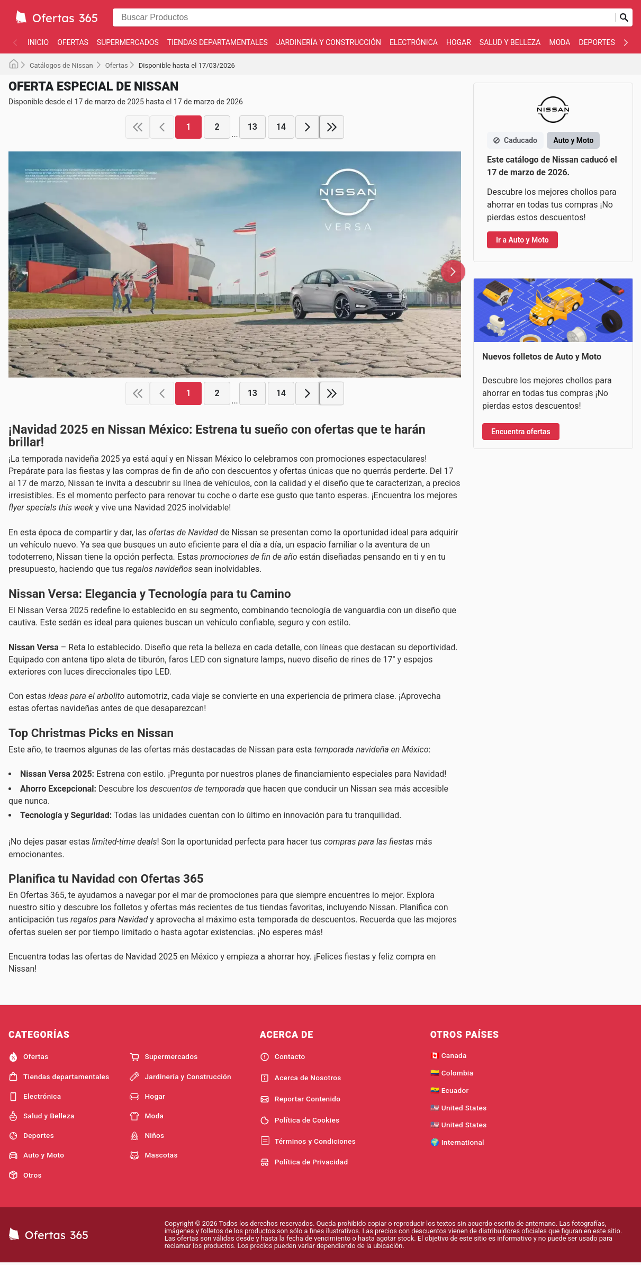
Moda (559, 42)
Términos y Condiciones (308, 1141)
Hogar (458, 42)
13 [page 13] (252, 127)
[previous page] (162, 127)
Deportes (597, 42)
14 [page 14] (281, 127)
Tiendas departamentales (217, 42)
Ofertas (72, 42)
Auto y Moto (36, 1155)
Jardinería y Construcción (328, 42)
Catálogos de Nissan (62, 65)
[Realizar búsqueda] (624, 17)
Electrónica (414, 42)
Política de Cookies (300, 1120)
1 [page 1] (188, 127)
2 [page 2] (217, 127)
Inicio (38, 42)
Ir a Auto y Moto (522, 240)
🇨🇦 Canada (448, 1055)
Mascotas (153, 1155)
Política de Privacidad (304, 1162)
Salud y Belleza (510, 42)
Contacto (282, 1057)
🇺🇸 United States (458, 1107)
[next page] (307, 127)
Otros (25, 1175)
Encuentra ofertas (520, 431)
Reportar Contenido (300, 1099)
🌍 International (457, 1142)
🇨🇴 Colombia (452, 1073)
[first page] (137, 127)
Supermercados (128, 42)
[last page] (332, 127)
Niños (147, 1136)
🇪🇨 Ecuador (449, 1090)
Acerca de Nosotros (300, 1078)
